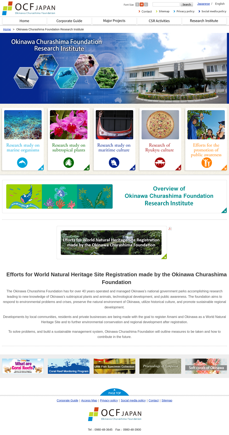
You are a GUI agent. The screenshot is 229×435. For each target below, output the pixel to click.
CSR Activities (159, 21)
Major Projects (114, 21)
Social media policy (133, 400)
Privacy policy (109, 400)
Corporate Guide (69, 21)
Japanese (203, 3)
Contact (154, 400)
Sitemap (167, 400)
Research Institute (204, 21)
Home (24, 21)
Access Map (89, 400)
